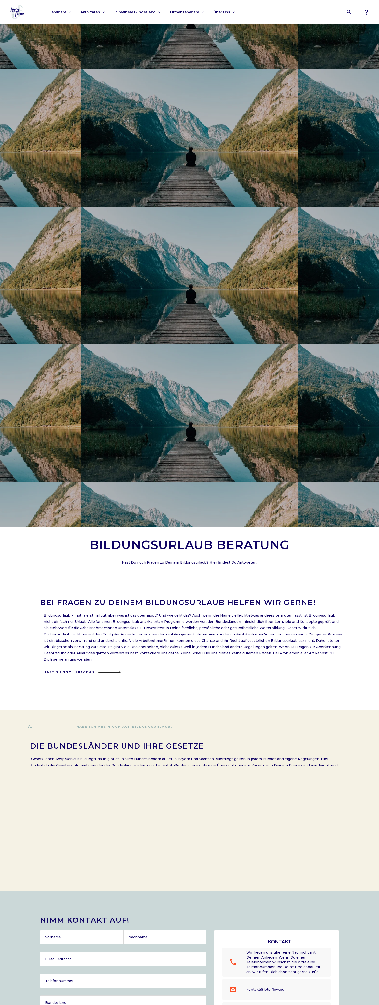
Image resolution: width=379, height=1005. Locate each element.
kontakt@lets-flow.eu (265, 989)
